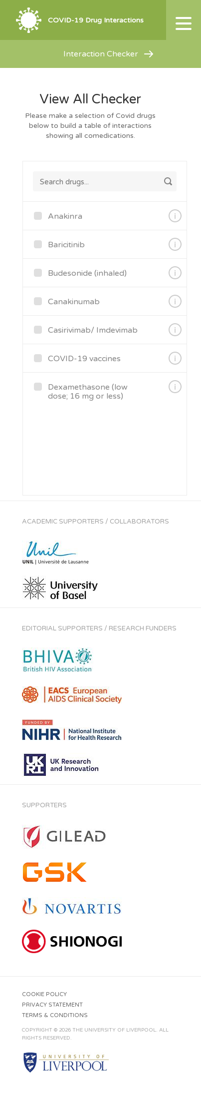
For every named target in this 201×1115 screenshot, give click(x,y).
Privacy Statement (52, 1005)
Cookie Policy (44, 994)
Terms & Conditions (55, 1015)
